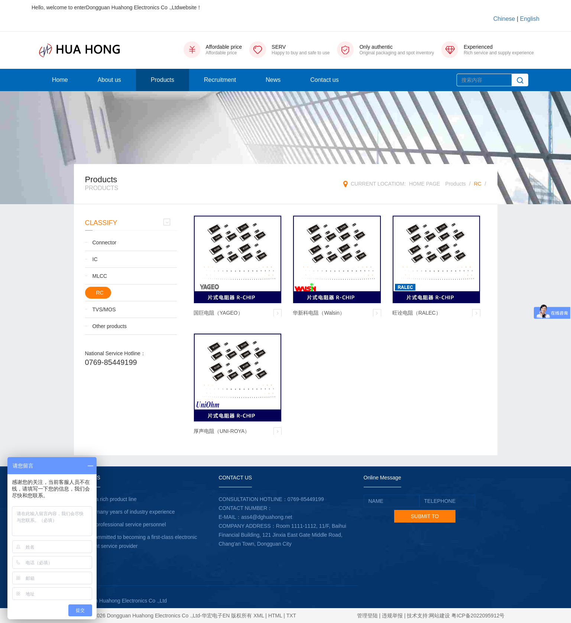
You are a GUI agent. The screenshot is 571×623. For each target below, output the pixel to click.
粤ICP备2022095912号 (478, 616)
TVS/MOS (104, 309)
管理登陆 (367, 616)
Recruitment (220, 80)
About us (109, 80)
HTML (275, 616)
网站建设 (439, 616)
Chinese (504, 19)
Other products (110, 326)
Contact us (324, 80)
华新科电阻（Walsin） (319, 313)
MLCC (100, 276)
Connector (105, 242)
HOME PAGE (424, 184)
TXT (291, 616)
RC (477, 184)
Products (162, 80)
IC (95, 259)
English (529, 19)
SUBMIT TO (425, 516)
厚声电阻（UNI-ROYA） (222, 431)
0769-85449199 (111, 362)
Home (60, 80)
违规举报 (392, 616)
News (273, 80)
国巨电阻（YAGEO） (218, 313)
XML (258, 616)
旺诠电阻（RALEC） (416, 313)
